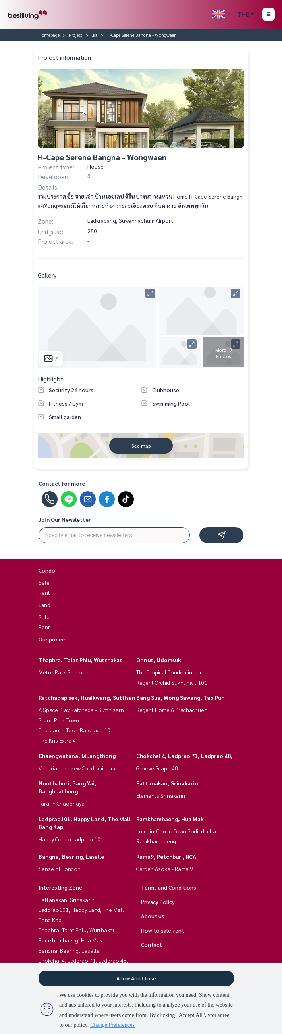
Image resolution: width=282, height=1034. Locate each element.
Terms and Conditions (168, 887)
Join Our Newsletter (65, 519)
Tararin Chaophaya (62, 803)
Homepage (49, 35)
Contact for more (62, 483)
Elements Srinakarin (160, 795)
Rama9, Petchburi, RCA (166, 856)
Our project (53, 639)
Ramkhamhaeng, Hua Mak (170, 818)
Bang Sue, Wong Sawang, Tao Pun (180, 697)
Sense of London (60, 868)
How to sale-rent (162, 930)
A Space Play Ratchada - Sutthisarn (81, 709)
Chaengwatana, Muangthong (77, 755)
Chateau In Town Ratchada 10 (74, 729)
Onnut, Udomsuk (158, 659)
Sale (44, 582)
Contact (151, 944)
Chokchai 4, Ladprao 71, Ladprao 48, (184, 755)
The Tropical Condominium (168, 672)
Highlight (50, 379)
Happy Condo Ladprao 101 (71, 839)
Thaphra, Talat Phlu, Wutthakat (80, 659)
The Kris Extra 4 (57, 740)
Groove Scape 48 (157, 768)
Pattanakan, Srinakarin (167, 783)
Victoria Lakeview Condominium (77, 768)
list (94, 35)
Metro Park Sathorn (63, 672)
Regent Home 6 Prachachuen (171, 709)
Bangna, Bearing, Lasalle (71, 856)
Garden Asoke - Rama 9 (164, 868)
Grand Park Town (59, 720)
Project (75, 35)
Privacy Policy (158, 901)
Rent (44, 592)
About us (152, 915)
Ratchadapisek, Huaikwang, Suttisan (87, 697)
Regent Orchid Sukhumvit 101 (171, 682)
